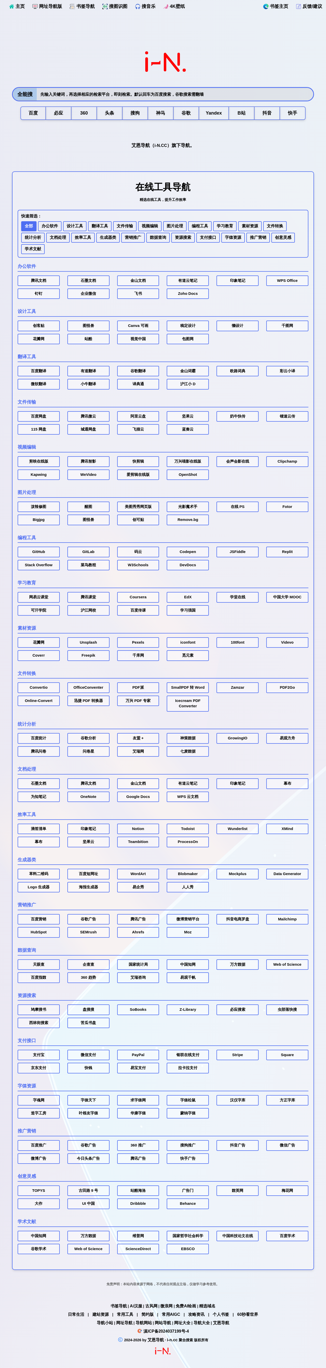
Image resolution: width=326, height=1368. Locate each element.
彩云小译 (287, 371)
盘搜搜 (88, 1009)
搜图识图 (114, 6)
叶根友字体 (88, 1113)
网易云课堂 (38, 597)
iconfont (187, 642)
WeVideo (88, 474)
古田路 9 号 (88, 1190)
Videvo (287, 642)
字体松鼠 (188, 1100)
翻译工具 (100, 226)
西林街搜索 (38, 1022)
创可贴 (138, 519)
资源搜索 (183, 237)
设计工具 (75, 226)
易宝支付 (138, 1068)
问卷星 (88, 751)
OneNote (88, 796)
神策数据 (188, 738)
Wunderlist (237, 828)
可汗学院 (38, 610)
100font (237, 642)
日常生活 (76, 1314)
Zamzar (237, 687)
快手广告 (188, 1158)
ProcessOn (188, 841)
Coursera (138, 597)
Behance (188, 1203)
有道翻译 (88, 371)
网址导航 (124, 1322)
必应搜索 (237, 1009)
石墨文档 (88, 280)
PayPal (138, 1055)
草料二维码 (38, 874)
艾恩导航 (221, 1322)
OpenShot (188, 474)
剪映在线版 (38, 461)
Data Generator (287, 874)
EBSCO (188, 1249)
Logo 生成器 (39, 887)
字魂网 (38, 1100)
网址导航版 (47, 6)
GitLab (88, 551)
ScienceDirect (138, 1249)
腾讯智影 (88, 461)
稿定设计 (188, 325)
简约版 (147, 1314)
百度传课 (138, 610)
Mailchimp (287, 919)
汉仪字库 (237, 1100)
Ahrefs (138, 932)
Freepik (88, 655)
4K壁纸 (174, 6)
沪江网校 (88, 610)
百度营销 (38, 919)
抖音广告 (237, 1145)
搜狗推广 (188, 1145)
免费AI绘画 (186, 1306)
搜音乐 (145, 6)
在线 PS (238, 506)
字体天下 (88, 1100)
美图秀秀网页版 (138, 506)
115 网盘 (38, 429)
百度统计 (38, 738)
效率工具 (83, 237)
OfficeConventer (88, 687)
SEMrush (88, 932)
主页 (17, 6)
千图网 (287, 325)
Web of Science (287, 964)
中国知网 (188, 964)
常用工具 (125, 1314)
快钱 (88, 1068)
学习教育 (225, 226)
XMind (287, 828)
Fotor (287, 506)
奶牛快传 (237, 416)
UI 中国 (88, 1203)
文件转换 (275, 226)
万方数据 (237, 964)
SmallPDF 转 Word (187, 687)
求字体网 (138, 1100)
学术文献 (33, 248)
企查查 (88, 964)
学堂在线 (237, 597)
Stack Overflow (38, 565)
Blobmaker (188, 874)
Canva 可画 (138, 325)
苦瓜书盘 (88, 1022)
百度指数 (38, 977)
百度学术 (287, 1236)
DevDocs (188, 565)
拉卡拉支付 (187, 1068)
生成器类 (108, 237)
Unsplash (88, 642)
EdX (187, 597)
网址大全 (182, 1322)
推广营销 (258, 237)
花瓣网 (38, 339)
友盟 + (138, 738)
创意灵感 (283, 237)
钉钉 (38, 293)
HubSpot (38, 932)
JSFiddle (238, 551)
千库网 (138, 655)
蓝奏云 (188, 429)
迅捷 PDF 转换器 (88, 700)
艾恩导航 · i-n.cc (163, 1339)
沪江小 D (188, 384)
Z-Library (187, 1009)
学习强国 (188, 610)
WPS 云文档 (187, 796)
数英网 (237, 1190)
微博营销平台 (187, 919)
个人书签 (221, 1314)
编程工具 (200, 226)
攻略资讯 (196, 1314)
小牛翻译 (88, 384)
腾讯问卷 (38, 751)
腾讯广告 (138, 919)
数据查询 (158, 237)
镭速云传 (287, 416)
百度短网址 (88, 874)
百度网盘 (38, 416)
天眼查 (38, 964)
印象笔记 (237, 280)
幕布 (287, 783)
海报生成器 (88, 887)
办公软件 (50, 226)
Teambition (138, 841)
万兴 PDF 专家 (138, 700)
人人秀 (188, 887)
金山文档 (138, 280)
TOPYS (38, 1190)
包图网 (188, 339)
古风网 (151, 1306)
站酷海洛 (138, 1190)
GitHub (38, 551)
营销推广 (133, 237)
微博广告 (38, 1158)
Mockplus (237, 874)
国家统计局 (138, 964)
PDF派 (138, 687)
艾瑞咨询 (138, 977)
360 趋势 (88, 977)
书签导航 (82, 6)
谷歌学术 (38, 1249)
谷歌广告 (88, 919)
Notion (138, 828)
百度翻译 (38, 371)
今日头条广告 (88, 1158)
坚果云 (188, 416)
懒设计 (237, 325)
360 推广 (138, 1145)
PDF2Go (287, 687)
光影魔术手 (187, 506)
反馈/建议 (309, 6)
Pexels (138, 642)
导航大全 (202, 1322)
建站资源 (100, 1314)
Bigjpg (39, 519)
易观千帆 (188, 977)
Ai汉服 (136, 1306)
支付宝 (38, 1055)
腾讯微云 (88, 416)
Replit (287, 551)
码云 (138, 551)
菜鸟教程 (88, 565)
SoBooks (138, 1009)
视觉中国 (138, 339)
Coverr (38, 655)
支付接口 (208, 237)
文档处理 (58, 237)
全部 (29, 226)
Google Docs (138, 796)
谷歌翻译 (138, 371)
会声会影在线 (237, 461)
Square (287, 1055)
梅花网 (287, 1190)
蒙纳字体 (188, 1113)
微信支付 (88, 1055)
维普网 (138, 1236)
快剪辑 (138, 461)
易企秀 (138, 887)
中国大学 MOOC (287, 597)
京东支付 (38, 1068)
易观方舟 (287, 738)
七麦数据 (188, 751)
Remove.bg (187, 519)
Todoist (188, 828)
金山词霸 (188, 371)
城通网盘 (88, 429)
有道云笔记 (187, 280)
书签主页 (275, 6)
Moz (187, 932)
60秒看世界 (247, 1314)
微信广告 (287, 1145)
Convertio (38, 687)
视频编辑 (150, 226)
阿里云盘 (138, 416)
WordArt (138, 874)
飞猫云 (138, 429)
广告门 (188, 1190)
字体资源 (233, 237)
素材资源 (250, 226)
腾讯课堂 (88, 597)
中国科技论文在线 (237, 1236)
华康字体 (138, 1113)
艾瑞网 (138, 751)
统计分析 (33, 237)
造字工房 (38, 1113)
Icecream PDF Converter (187, 703)
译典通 (138, 384)
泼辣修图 (38, 506)
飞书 (138, 293)
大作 (38, 1203)
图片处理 (175, 226)
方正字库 (287, 1100)
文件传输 (125, 226)
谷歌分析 (88, 738)
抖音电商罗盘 (237, 919)
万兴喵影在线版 (187, 461)
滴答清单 (38, 828)
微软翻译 (38, 384)
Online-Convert (38, 700)
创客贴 (38, 325)
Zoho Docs (188, 293)
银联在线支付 (187, 1055)
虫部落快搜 (287, 1009)
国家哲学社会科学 (188, 1236)
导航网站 (144, 1322)
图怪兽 (88, 325)
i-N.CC (160, 145)
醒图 (88, 506)
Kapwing (39, 474)
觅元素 (188, 655)
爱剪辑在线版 (138, 474)
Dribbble (138, 1203)
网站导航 (163, 1322)
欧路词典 (237, 371)
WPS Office (287, 280)
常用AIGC (171, 1314)
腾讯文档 (38, 280)
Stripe (237, 1055)
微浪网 (166, 1306)
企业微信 (88, 293)
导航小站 (105, 1322)
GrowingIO (237, 738)
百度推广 (38, 1145)
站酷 (88, 339)
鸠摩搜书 (38, 1009)
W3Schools (138, 565)
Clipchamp (287, 461)
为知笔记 (38, 796)
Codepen (188, 551)
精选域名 (207, 1306)
